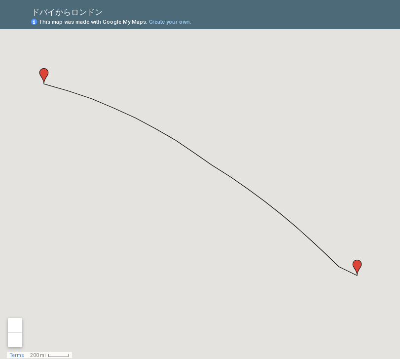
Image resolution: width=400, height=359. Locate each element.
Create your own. (170, 22)
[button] (357, 268)
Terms (17, 355)
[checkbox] (110, 11)
